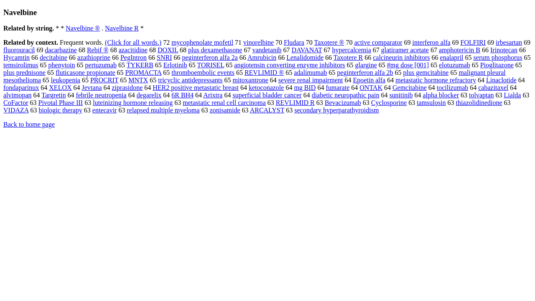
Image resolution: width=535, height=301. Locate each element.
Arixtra (212, 95)
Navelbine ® (83, 28)
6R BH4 (182, 95)
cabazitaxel (493, 87)
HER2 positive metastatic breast (196, 87)
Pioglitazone (497, 65)
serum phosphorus (498, 57)
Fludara (294, 42)
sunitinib (401, 95)
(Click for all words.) (133, 42)
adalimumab (310, 72)
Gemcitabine (409, 87)
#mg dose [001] (408, 65)
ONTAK (370, 87)
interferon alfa (432, 42)
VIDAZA (15, 110)
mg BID (305, 87)
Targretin (53, 95)
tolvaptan (481, 95)
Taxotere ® (329, 42)
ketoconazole (266, 87)
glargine (366, 65)
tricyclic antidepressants (190, 80)
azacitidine (133, 50)
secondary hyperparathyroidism (336, 110)
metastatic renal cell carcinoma (224, 102)
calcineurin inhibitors (401, 57)
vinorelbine (258, 42)
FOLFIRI (473, 42)
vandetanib (266, 50)
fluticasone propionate (85, 72)
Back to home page (29, 124)
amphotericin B (459, 50)
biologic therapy (60, 110)
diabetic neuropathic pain (346, 95)
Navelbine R (121, 28)
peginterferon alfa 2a (209, 57)
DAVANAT (307, 50)
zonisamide (225, 110)
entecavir (104, 110)
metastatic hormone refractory (435, 80)
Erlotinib (175, 65)
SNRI (164, 57)
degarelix (149, 95)
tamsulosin (431, 102)
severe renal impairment (310, 80)
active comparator (378, 42)
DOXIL (168, 50)
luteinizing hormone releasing (133, 102)
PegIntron (133, 57)
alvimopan (17, 95)
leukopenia (65, 80)
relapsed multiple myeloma (163, 110)
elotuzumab (454, 65)
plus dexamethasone (215, 50)
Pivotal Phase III (60, 102)
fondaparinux (21, 87)
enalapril (452, 57)
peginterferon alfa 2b (365, 72)
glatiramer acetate (405, 50)
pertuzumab (101, 65)
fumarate (337, 87)
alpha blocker (441, 95)
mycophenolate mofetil (202, 42)
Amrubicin (261, 57)
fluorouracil (19, 50)
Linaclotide (501, 80)
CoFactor (15, 102)
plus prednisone (24, 72)
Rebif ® (98, 50)
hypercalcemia (351, 50)
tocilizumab (453, 87)
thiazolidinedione (479, 102)
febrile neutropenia (101, 95)
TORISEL (210, 65)
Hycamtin (16, 57)
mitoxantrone (250, 80)
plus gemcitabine (426, 72)
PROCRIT (104, 80)
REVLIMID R (295, 102)
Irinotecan (503, 50)
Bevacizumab (343, 102)
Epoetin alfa (369, 80)
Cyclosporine (389, 102)
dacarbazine (61, 50)
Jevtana (92, 87)
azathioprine (93, 57)
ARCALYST (267, 110)
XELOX (60, 87)
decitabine (53, 57)
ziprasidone (127, 87)
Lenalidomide (305, 57)
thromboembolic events (202, 72)
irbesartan (509, 42)
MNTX (138, 80)
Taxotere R (348, 57)
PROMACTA (143, 72)
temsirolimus (20, 65)
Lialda (512, 95)
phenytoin (61, 65)
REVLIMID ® (264, 72)
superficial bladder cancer (266, 95)
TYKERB (140, 65)
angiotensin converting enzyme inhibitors (289, 65)
